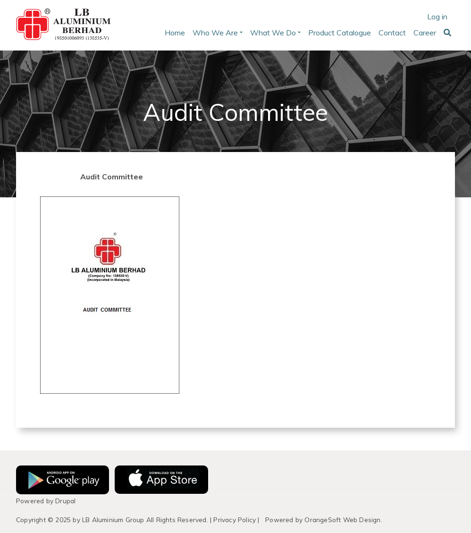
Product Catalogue (339, 32)
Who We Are (215, 32)
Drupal (65, 501)
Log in (437, 16)
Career (424, 32)
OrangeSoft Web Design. (343, 520)
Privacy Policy (234, 520)
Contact (392, 32)
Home (175, 32)
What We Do (273, 32)
